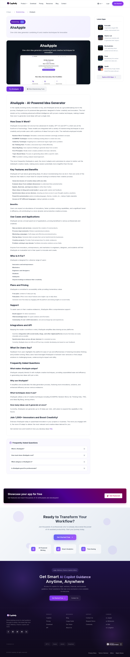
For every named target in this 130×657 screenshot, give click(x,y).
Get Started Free (65, 537)
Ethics (112, 653)
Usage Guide (70, 621)
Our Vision (69, 624)
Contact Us (74, 598)
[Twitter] (17, 632)
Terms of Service (103, 653)
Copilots (48, 618)
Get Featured (113, 496)
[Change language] (99, 4)
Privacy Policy (92, 653)
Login (107, 3)
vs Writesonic (110, 621)
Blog (67, 618)
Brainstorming (20, 12)
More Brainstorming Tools (35, 89)
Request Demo (90, 621)
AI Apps (8, 12)
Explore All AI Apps (109, 77)
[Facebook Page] (8, 632)
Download (49, 624)
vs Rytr (108, 624)
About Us (69, 627)
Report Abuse (120, 653)
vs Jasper (109, 618)
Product (24, 3)
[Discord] (22, 632)
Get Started (118, 3)
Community (89, 624)
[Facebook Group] (13, 632)
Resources (49, 3)
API (47, 627)
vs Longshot (109, 627)
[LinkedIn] (26, 632)
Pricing (48, 621)
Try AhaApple (15, 89)
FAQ (51, 429)
